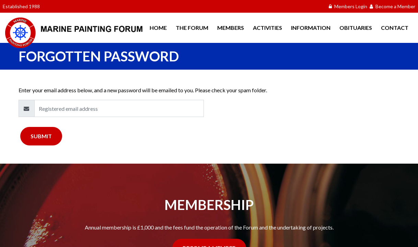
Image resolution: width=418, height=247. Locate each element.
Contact (394, 27)
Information (310, 27)
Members (230, 27)
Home (158, 27)
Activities (267, 27)
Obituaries (355, 27)
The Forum (192, 27)
